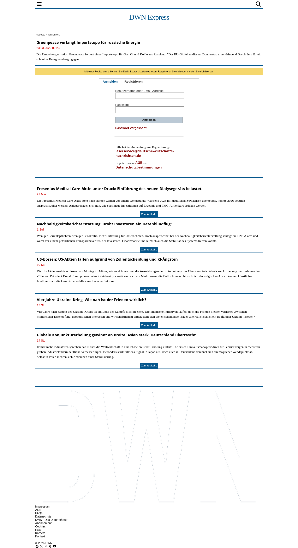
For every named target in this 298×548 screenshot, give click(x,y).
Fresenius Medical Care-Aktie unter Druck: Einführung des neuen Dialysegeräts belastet (119, 188)
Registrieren (134, 81)
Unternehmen (139, 4)
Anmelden (110, 81)
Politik (70, 4)
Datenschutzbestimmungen (138, 167)
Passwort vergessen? (131, 128)
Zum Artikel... (149, 214)
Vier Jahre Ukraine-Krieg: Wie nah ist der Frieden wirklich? (91, 299)
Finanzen (89, 4)
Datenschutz (43, 516)
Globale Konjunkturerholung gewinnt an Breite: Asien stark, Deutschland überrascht (116, 334)
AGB (138, 162)
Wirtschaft (112, 4)
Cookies (40, 526)
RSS (38, 529)
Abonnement (43, 523)
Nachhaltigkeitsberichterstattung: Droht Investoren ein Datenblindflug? (104, 223)
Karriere (40, 533)
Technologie (167, 4)
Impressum (42, 506)
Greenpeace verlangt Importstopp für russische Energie (88, 42)
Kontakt (40, 536)
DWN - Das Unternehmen (51, 519)
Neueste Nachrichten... (48, 34)
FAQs (38, 513)
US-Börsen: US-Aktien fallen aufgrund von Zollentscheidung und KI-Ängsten (107, 259)
